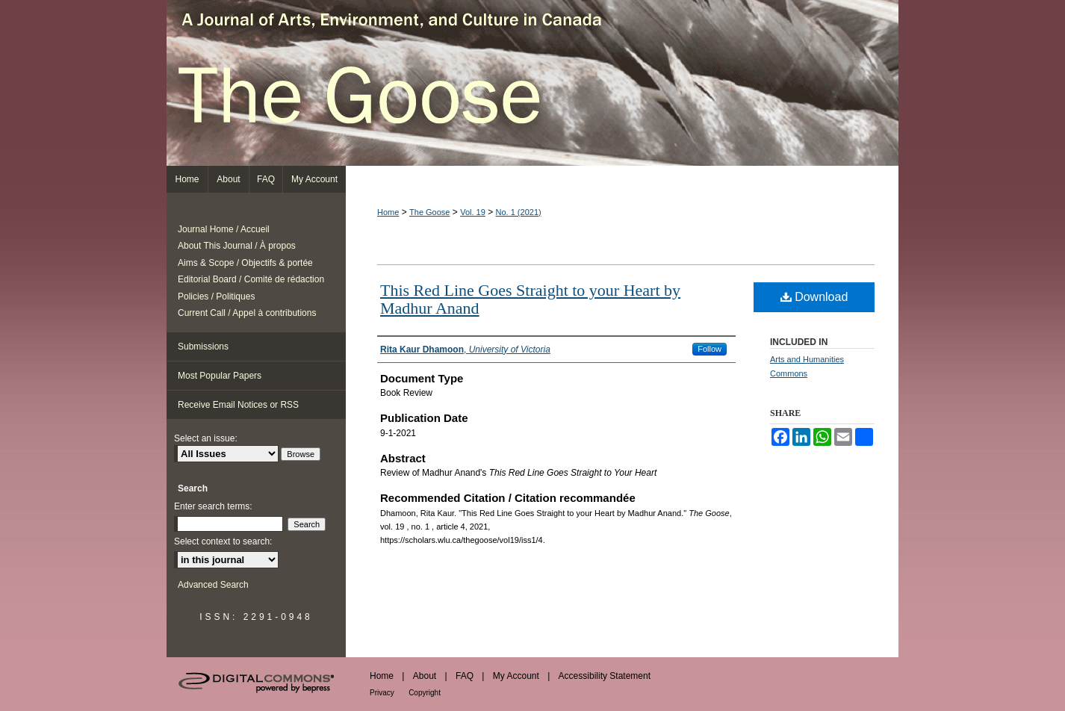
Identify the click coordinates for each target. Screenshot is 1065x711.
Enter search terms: (213, 506)
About (424, 676)
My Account (516, 676)
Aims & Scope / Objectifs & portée (245, 263)
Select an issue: (205, 438)
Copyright (425, 693)
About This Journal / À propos (237, 245)
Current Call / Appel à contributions (247, 313)
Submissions (203, 346)
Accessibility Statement (605, 676)
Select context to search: (223, 541)
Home (388, 212)
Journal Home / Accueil (224, 229)
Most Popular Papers (219, 375)
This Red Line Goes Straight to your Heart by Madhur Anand (530, 299)
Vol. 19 (472, 212)
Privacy (382, 693)
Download (814, 297)
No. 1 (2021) (518, 212)
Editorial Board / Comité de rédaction (251, 279)
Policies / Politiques (216, 296)
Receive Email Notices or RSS (238, 405)
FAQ (464, 676)
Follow (709, 348)
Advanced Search (213, 585)
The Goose (532, 83)
